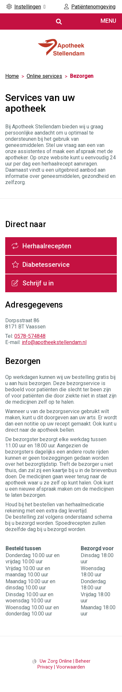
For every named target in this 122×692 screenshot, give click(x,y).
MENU (108, 20)
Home (12, 76)
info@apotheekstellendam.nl (54, 342)
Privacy (45, 667)
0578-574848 (30, 336)
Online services (44, 76)
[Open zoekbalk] (58, 21)
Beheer (82, 661)
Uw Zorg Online (56, 661)
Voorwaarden (70, 667)
